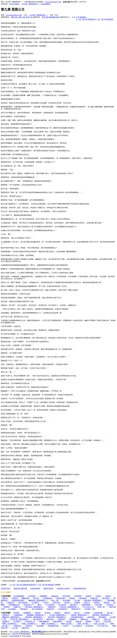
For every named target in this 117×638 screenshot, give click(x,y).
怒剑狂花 (23, 609)
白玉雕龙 (12, 609)
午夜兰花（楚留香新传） (69, 607)
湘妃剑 (4, 598)
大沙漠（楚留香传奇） (58, 615)
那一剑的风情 (37, 609)
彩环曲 (16, 613)
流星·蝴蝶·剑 (43, 621)
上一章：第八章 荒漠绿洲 (85, 19)
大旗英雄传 (47, 598)
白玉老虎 (62, 605)
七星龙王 (110, 605)
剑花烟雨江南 (14, 605)
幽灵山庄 (84, 619)
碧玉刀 (86, 602)
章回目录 (32, 585)
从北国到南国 (19, 596)
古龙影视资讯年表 (79, 588)
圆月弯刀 (73, 605)
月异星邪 (78, 596)
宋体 (43, 17)
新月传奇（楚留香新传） (34, 607)
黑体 (47, 17)
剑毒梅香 (43, 596)
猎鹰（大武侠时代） (9, 623)
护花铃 (14, 598)
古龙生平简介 (6, 588)
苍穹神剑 (32, 596)
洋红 (16, 17)
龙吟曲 (72, 598)
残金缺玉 (55, 596)
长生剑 (67, 602)
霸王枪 (106, 602)
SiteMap (28, 636)
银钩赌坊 (73, 619)
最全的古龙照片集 (20, 588)
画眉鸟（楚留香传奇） (79, 615)
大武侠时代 (63, 609)
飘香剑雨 (25, 598)
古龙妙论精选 (35, 588)
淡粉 (20, 17)
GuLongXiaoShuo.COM (53, 2)
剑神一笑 (101, 607)
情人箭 (36, 598)
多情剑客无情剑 (18, 600)
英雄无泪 (51, 607)
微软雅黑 (52, 17)
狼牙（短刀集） (83, 623)
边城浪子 (10, 602)
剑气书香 (66, 596)
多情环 (96, 602)
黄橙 (12, 17)
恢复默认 (83, 17)
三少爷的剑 (50, 605)
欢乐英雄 (66, 600)
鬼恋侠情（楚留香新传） (102, 615)
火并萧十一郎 (90, 609)
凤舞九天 (17, 607)
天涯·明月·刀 (28, 605)
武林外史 (94, 598)
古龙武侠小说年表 (63, 588)
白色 (31, 17)
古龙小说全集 (14, 4)
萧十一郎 (55, 600)
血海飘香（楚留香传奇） (36, 615)
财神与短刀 (76, 609)
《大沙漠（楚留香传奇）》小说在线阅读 (35, 4)
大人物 (77, 600)
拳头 (39, 605)
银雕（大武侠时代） (49, 623)
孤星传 (67, 613)
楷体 (57, 17)
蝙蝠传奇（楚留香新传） (38, 600)
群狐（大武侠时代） (29, 623)
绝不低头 (56, 602)
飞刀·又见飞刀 (88, 607)
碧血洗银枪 (86, 605)
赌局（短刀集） (67, 623)
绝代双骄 (105, 598)
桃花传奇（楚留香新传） (93, 600)
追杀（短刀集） (100, 623)
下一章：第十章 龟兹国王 (104, 19)
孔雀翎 (77, 602)
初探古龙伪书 (48, 588)
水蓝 (23, 17)
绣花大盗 (50, 619)
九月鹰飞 (35, 602)
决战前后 (61, 619)
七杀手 (45, 602)
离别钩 (6, 607)
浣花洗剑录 (61, 598)
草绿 (27, 17)
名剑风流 (83, 598)
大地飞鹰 (98, 605)
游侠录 (88, 596)
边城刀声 (50, 609)
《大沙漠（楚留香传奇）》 (38, 15)
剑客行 (108, 596)
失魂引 (98, 596)
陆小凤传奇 (23, 602)
